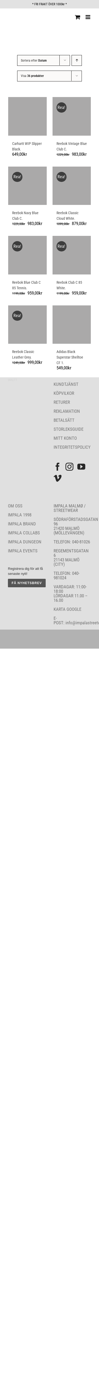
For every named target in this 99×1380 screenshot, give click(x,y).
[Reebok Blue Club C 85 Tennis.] (27, 255)
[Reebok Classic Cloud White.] (72, 186)
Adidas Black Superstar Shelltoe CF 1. (69, 357)
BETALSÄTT (64, 420)
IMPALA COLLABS (24, 532)
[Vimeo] (58, 478)
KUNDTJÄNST (66, 384)
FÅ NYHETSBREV (27, 583)
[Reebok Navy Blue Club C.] (27, 186)
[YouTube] (81, 467)
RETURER (62, 402)
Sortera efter (34, 60)
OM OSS (15, 505)
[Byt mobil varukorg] (77, 17)
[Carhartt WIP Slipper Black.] (27, 116)
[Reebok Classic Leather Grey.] (27, 324)
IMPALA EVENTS (22, 550)
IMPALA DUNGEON (24, 541)
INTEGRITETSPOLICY (72, 447)
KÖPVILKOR (64, 393)
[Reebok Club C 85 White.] (72, 255)
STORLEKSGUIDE (68, 429)
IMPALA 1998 (19, 514)
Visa (32, 76)
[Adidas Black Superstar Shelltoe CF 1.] (72, 324)
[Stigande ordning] (77, 60)
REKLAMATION (67, 411)
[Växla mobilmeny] (88, 17)
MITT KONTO (65, 438)
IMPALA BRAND (22, 523)
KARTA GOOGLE (67, 609)
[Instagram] (69, 467)
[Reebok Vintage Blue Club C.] (72, 116)
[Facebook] (58, 467)
